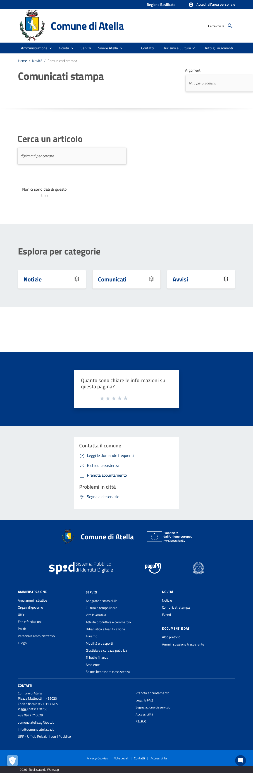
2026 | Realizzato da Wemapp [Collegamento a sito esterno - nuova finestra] (39, 769)
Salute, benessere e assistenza (108, 671)
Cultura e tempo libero (101, 607)
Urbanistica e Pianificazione (105, 629)
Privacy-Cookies (97, 758)
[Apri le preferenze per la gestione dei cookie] (12, 760)
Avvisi (180, 279)
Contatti (25, 685)
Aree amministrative (32, 600)
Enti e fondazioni (29, 621)
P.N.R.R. (141, 721)
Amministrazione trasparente (183, 644)
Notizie (33, 279)
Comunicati (112, 279)
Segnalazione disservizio (153, 707)
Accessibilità (144, 714)
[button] (211, 4)
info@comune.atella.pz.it (36, 729)
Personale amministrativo (36, 636)
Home (22, 60)
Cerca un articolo (50, 138)
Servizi (91, 592)
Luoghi (22, 643)
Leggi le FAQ (144, 700)
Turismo (91, 636)
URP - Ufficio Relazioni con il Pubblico (44, 736)
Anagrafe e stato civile (101, 600)
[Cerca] (230, 26)
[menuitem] (146, 48)
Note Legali (121, 758)
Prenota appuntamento (152, 693)
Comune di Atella (87, 26)
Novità (37, 60)
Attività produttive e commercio (108, 622)
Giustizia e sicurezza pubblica (106, 650)
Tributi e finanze (97, 657)
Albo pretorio (171, 637)
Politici (22, 628)
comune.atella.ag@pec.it (36, 722)
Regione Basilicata (161, 4)
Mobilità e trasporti (99, 643)
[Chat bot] (240, 760)
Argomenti (193, 70)
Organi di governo (30, 607)
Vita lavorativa (96, 614)
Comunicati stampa (62, 60)
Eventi (166, 614)
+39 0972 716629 (30, 715)
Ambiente (93, 664)
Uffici (21, 614)
